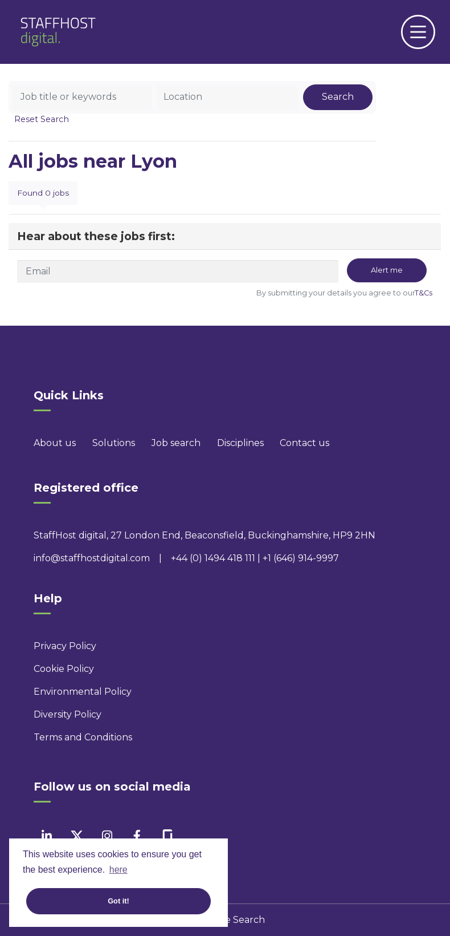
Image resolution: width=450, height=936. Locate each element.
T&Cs (423, 293)
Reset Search (41, 119)
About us (55, 442)
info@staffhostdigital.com (92, 558)
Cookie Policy (64, 668)
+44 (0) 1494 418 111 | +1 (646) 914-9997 (255, 558)
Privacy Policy (65, 646)
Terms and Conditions (83, 737)
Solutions (113, 442)
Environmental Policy (83, 691)
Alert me (387, 270)
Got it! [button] (118, 901)
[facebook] (137, 836)
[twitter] (76, 836)
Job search (176, 442)
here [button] (118, 869)
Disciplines (240, 442)
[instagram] (107, 836)
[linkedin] (46, 836)
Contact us (304, 442)
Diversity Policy (67, 714)
